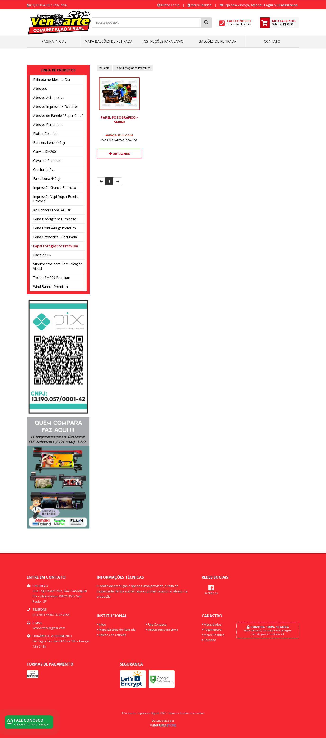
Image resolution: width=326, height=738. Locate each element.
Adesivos (40, 88)
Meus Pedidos (199, 5)
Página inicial (53, 41)
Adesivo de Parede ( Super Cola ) (58, 115)
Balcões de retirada (217, 41)
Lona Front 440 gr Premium (54, 228)
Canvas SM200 (44, 151)
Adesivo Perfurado (47, 124)
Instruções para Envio (163, 41)
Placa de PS (42, 255)
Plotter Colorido (45, 133)
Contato (272, 41)
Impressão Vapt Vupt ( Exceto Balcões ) (55, 198)
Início (104, 68)
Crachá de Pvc (44, 169)
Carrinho (209, 640)
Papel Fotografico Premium (55, 246)
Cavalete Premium (47, 160)
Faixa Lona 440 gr (47, 178)
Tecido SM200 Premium (51, 277)
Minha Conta (168, 5)
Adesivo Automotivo (48, 97)
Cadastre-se (288, 5)
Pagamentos (212, 630)
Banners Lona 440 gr (49, 142)
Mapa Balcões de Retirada (108, 41)
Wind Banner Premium (50, 286)
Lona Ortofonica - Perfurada (55, 237)
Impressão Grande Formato (54, 187)
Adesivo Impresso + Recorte (55, 106)
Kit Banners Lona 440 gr (51, 210)
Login (268, 5)
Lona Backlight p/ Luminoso (54, 219)
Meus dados (212, 624)
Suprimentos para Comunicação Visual (57, 266)
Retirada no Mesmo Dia (51, 79)
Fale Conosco (156, 624)
